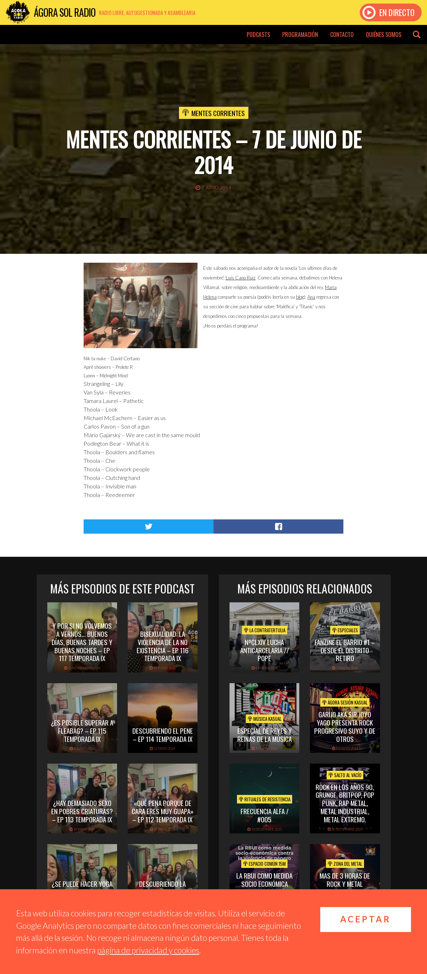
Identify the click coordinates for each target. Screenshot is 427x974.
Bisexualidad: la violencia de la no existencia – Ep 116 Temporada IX (163, 646)
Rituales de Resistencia (264, 799)
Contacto (342, 34)
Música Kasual (264, 718)
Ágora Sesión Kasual (345, 702)
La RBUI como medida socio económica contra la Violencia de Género (264, 887)
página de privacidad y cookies (148, 950)
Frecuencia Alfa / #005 (265, 815)
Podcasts (258, 34)
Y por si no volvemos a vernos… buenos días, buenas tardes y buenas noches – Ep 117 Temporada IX (82, 641)
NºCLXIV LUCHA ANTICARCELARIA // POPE (264, 650)
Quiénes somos (383, 34)
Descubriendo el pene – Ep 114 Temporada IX (162, 735)
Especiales (345, 630)
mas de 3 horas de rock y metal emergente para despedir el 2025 (345, 887)
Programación (300, 34)
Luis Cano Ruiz (240, 278)
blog (300, 297)
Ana (311, 297)
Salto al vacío (345, 775)
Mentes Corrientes (218, 113)
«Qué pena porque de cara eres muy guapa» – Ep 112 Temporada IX (163, 811)
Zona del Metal (345, 863)
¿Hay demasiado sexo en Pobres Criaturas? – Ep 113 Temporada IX (82, 811)
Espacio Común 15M (264, 863)
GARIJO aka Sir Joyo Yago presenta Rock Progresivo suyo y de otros (344, 726)
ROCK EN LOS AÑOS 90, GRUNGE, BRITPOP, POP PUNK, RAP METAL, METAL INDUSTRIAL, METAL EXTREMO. (345, 803)
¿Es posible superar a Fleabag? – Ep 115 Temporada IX (82, 730)
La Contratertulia (264, 630)
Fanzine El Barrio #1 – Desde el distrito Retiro (345, 650)
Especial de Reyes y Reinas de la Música (264, 735)
